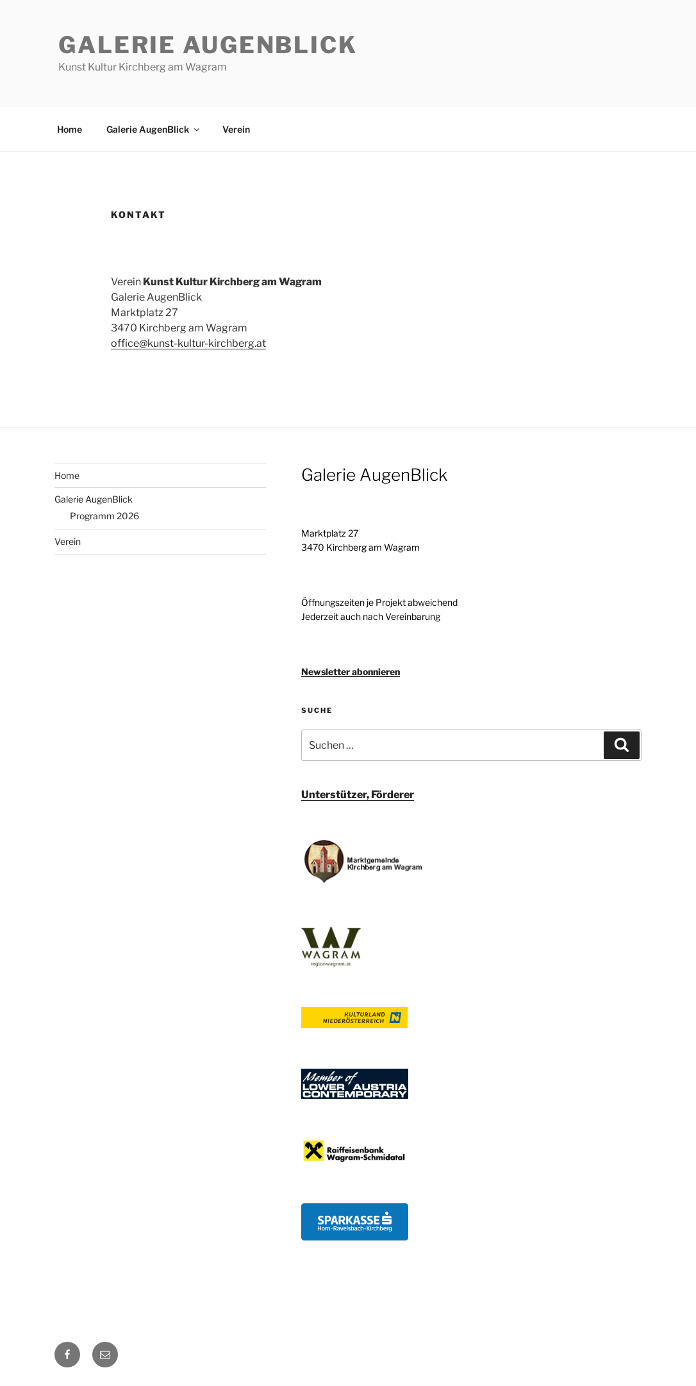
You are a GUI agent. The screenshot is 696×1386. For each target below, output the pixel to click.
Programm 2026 (104, 515)
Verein (236, 129)
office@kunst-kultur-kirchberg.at (188, 343)
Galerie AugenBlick (208, 45)
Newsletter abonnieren (350, 671)
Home (69, 129)
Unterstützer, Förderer (357, 795)
